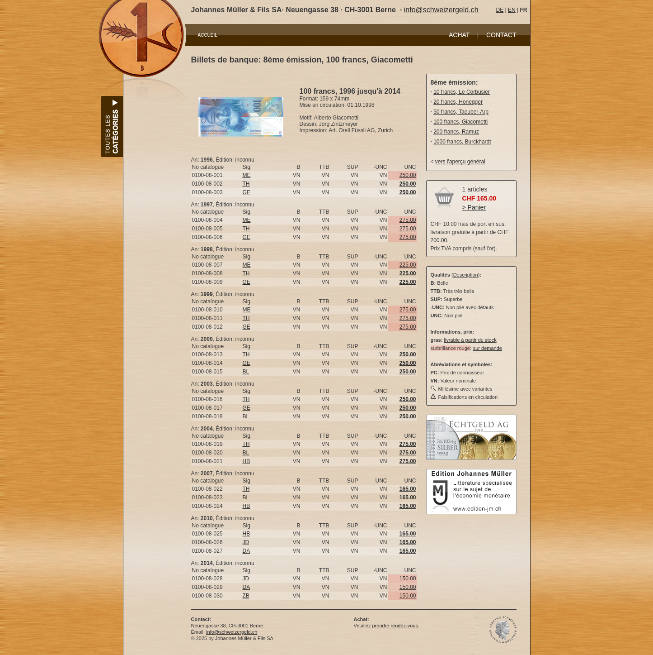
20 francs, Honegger (458, 102)
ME (247, 175)
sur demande (487, 348)
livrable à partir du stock (470, 340)
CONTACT (501, 34)
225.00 (407, 265)
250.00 (407, 175)
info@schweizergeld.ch (441, 10)
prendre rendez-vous (395, 625)
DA (246, 551)
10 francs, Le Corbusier (461, 92)
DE (500, 10)
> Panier (474, 207)
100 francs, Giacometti (460, 122)
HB (246, 461)
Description (465, 274)
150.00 (407, 578)
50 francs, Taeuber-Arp (461, 112)
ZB (246, 596)
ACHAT (459, 34)
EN (512, 10)
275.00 (407, 220)
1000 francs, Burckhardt (462, 142)
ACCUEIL (207, 35)
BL (246, 371)
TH (246, 184)
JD (246, 542)
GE (246, 192)
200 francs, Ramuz (456, 132)
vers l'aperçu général (460, 161)
